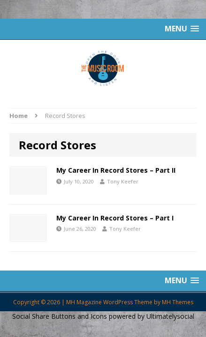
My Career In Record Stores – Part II (115, 170)
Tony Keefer (122, 181)
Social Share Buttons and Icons (59, 316)
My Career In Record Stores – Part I (115, 217)
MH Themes (177, 302)
